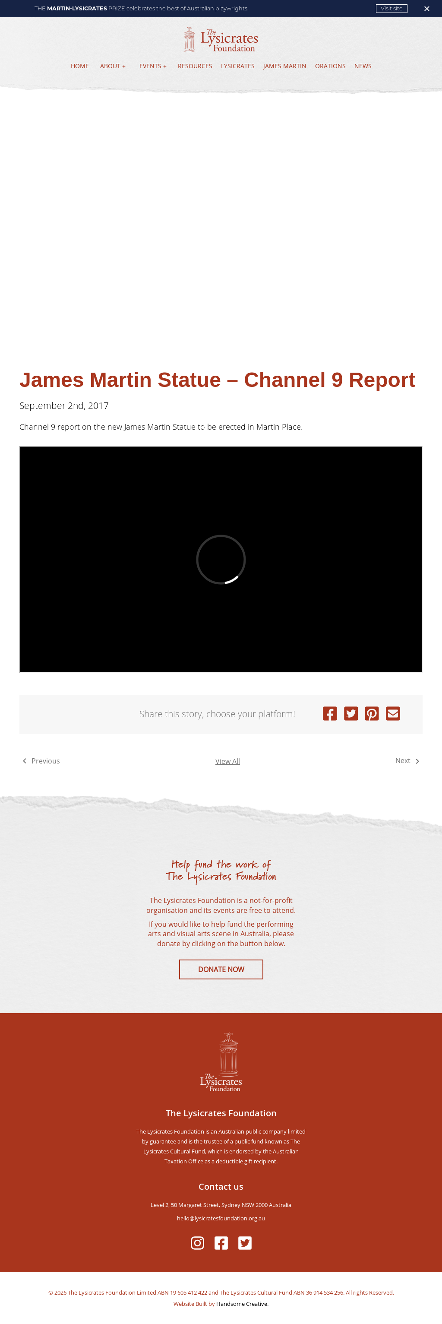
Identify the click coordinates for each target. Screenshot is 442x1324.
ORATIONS (330, 66)
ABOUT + (113, 66)
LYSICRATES (238, 66)
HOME (80, 66)
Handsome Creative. (241, 1304)
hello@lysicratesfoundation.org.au (221, 1218)
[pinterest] (372, 714)
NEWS (363, 66)
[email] (393, 714)
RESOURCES (195, 66)
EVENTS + (153, 66)
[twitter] (351, 714)
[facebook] (330, 714)
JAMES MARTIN (284, 66)
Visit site (392, 8)
